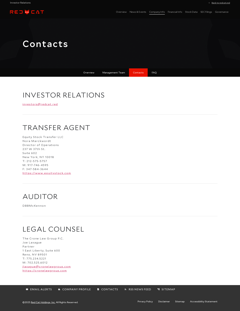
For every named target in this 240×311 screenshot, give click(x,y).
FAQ (154, 72)
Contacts (138, 72)
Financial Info (175, 11)
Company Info (157, 11)
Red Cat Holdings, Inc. (43, 302)
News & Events (138, 11)
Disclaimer (164, 301)
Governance (221, 11)
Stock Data (191, 11)
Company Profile (74, 289)
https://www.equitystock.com (46, 173)
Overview (121, 11)
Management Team (113, 72)
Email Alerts (39, 289)
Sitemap (166, 289)
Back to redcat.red (221, 2)
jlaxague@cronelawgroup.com (46, 266)
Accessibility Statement (204, 301)
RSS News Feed (137, 289)
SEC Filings (206, 11)
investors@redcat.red (40, 104)
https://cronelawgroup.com (44, 270)
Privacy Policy (145, 301)
